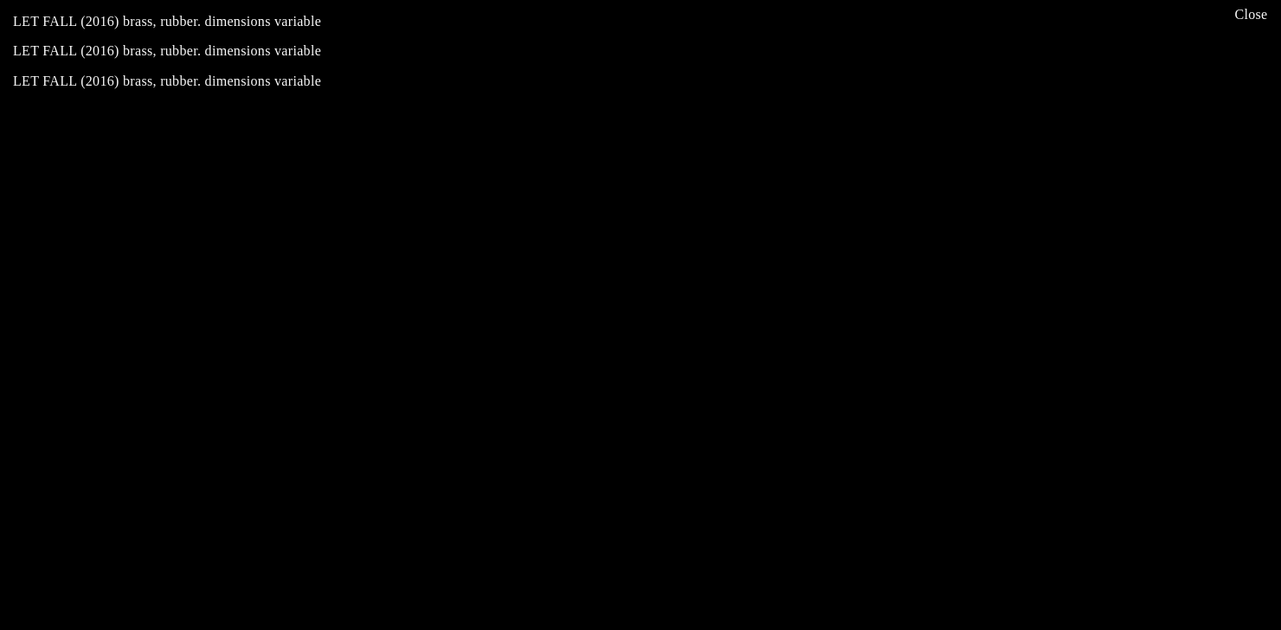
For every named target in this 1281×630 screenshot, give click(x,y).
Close (1250, 14)
